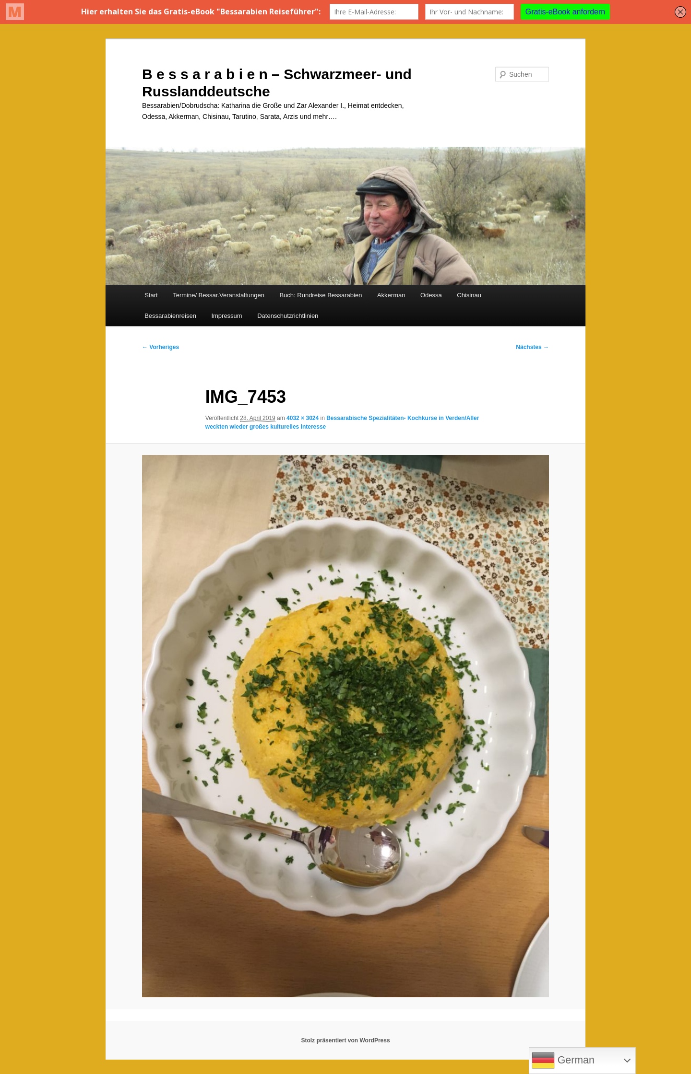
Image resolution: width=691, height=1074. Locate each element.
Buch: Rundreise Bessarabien (320, 295)
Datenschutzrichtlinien (287, 315)
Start (150, 295)
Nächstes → (532, 347)
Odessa (431, 295)
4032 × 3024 (302, 418)
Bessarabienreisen (170, 315)
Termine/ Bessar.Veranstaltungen (218, 295)
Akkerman (391, 295)
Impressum (226, 315)
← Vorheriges (160, 347)
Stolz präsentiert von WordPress (345, 1040)
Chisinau (469, 295)
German (563, 1060)
